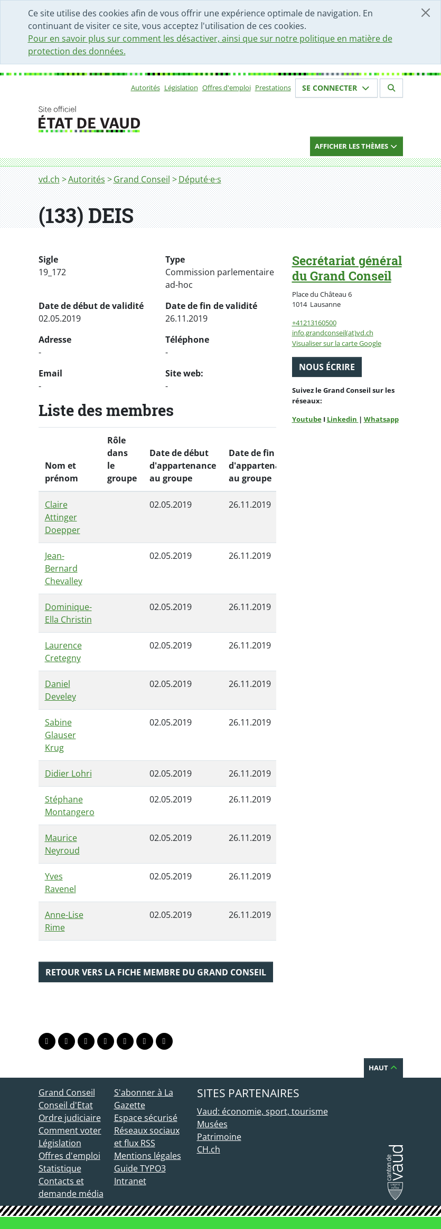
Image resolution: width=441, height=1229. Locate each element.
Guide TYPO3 (140, 1168)
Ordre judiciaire (70, 1118)
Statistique (60, 1168)
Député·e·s (200, 179)
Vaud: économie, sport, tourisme (262, 1111)
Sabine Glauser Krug (60, 735)
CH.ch (208, 1149)
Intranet (130, 1181)
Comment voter (70, 1130)
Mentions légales (147, 1156)
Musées (212, 1124)
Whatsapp (381, 419)
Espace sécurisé (145, 1118)
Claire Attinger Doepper (62, 517)
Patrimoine (219, 1137)
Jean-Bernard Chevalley (63, 568)
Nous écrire (327, 367)
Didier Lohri (68, 773)
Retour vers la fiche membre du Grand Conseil (155, 972)
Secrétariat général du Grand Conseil (347, 268)
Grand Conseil (142, 179)
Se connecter (336, 88)
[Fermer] (425, 13)
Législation (181, 87)
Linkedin (343, 419)
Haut (383, 1067)
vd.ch (49, 179)
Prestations (273, 87)
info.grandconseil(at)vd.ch (332, 332)
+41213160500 (314, 322)
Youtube (307, 419)
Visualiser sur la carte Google (336, 343)
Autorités (145, 87)
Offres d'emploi (226, 87)
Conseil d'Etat (66, 1105)
